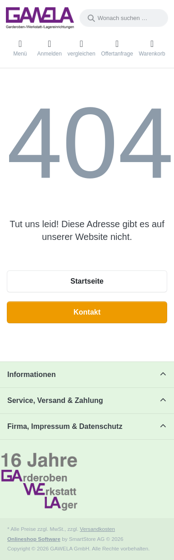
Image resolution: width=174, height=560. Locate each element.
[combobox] (124, 18)
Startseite (87, 281)
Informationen (31, 374)
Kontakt (87, 312)
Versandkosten (97, 529)
